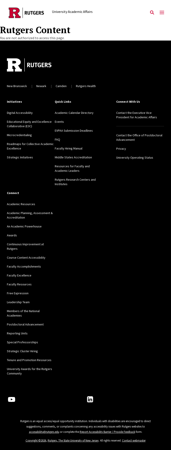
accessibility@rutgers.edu (44, 432)
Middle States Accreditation (73, 157)
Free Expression (17, 293)
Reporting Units (17, 333)
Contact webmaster (134, 440)
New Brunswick (17, 86)
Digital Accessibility (20, 113)
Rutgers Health (86, 86)
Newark (41, 86)
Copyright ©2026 (36, 440)
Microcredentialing (19, 135)
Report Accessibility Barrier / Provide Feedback (107, 432)
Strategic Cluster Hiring (22, 351)
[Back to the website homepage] (26, 13)
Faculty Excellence (19, 275)
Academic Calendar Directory (74, 113)
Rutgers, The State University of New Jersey (73, 440)
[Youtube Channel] (11, 399)
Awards (12, 235)
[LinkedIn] (90, 399)
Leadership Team (18, 302)
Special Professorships (22, 342)
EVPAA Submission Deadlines (74, 131)
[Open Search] (152, 13)
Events (59, 122)
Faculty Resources (19, 284)
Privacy (121, 149)
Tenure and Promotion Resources (29, 360)
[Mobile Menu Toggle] (162, 13)
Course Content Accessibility (26, 258)
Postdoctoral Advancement (25, 324)
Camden (61, 86)
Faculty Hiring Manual (68, 148)
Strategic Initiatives (20, 157)
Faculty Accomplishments (24, 266)
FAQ (57, 139)
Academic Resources (21, 204)
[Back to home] (36, 65)
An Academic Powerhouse (24, 226)
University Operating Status (134, 157)
